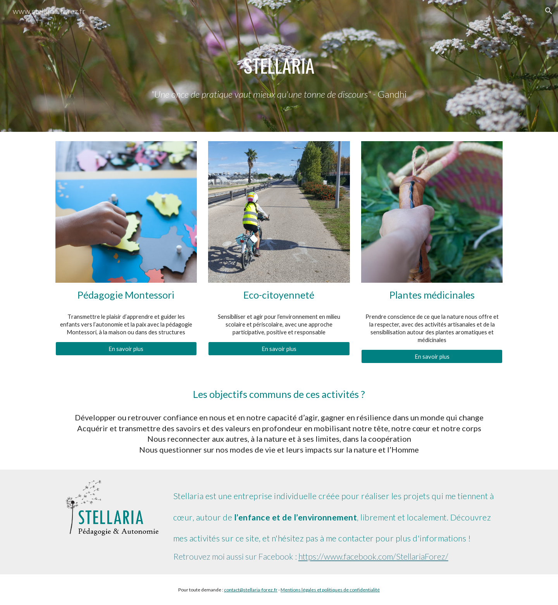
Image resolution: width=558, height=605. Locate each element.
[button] (548, 11)
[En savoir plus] (126, 349)
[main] (279, 66)
